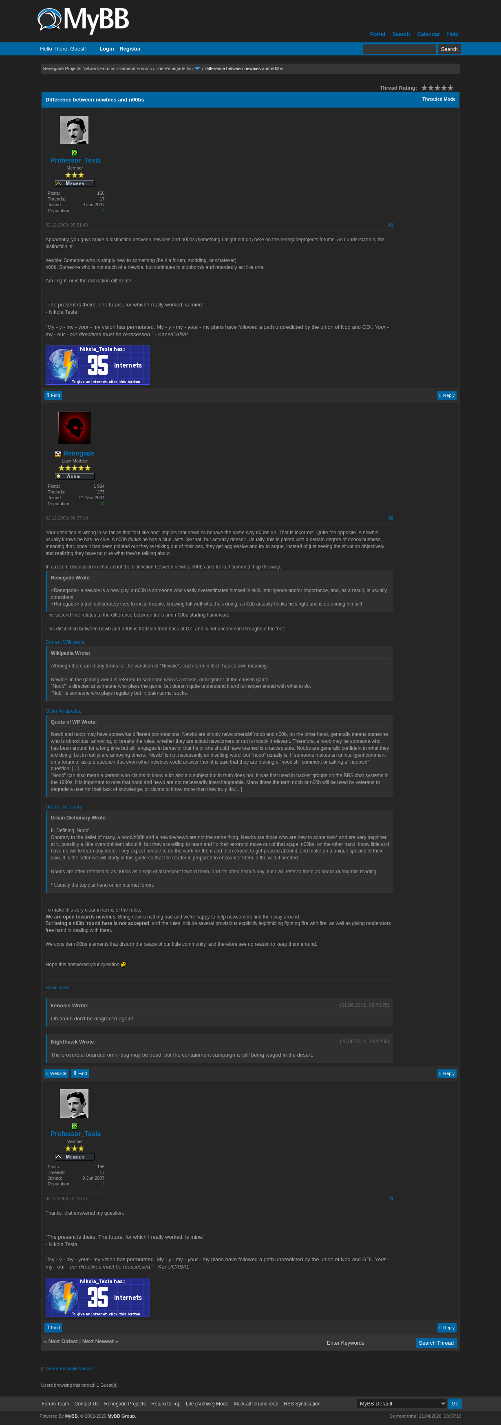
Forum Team (55, 1404)
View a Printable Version (69, 1368)
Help (453, 34)
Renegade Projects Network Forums (79, 68)
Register (130, 49)
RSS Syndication (302, 1404)
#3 (390, 1198)
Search (401, 34)
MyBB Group (121, 1416)
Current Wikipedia (65, 642)
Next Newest (98, 1341)
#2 (390, 517)
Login (106, 49)
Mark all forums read (256, 1404)
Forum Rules (57, 987)
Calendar (428, 34)
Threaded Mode (438, 99)
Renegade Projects (125, 1404)
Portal (377, 34)
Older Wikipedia (63, 711)
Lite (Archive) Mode (207, 1404)
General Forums (135, 68)
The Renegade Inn (174, 68)
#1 (390, 224)
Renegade (75, 453)
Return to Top (166, 1404)
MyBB (71, 1416)
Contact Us (87, 1404)
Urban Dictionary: (65, 807)
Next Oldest (63, 1341)
